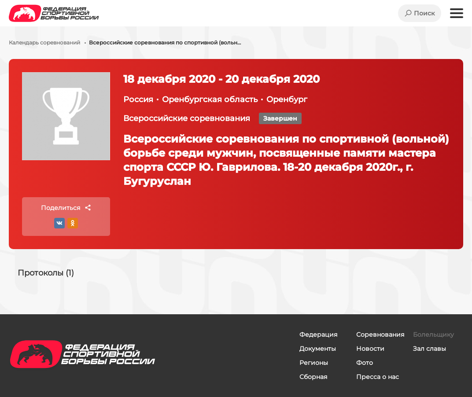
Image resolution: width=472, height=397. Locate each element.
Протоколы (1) (46, 273)
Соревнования (380, 334)
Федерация (318, 334)
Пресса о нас (377, 377)
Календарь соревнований (44, 43)
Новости (370, 349)
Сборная (313, 377)
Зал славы (429, 349)
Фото (364, 363)
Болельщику (433, 334)
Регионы (313, 363)
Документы (317, 349)
